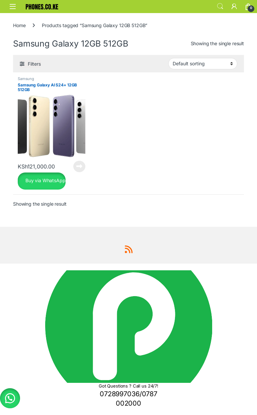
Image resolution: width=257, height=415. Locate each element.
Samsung (26, 78)
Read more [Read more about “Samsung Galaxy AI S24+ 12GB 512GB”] (79, 166)
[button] (10, 398)
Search (220, 6)
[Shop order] (202, 63)
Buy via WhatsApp (45, 180)
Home (19, 25)
